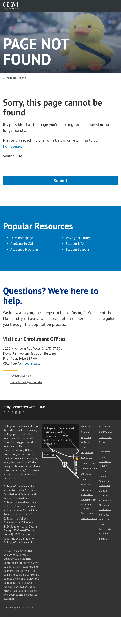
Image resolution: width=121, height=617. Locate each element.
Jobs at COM (105, 471)
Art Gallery (104, 426)
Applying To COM (22, 243)
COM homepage (21, 238)
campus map (30, 363)
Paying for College (79, 238)
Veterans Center (89, 468)
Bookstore (86, 484)
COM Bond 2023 (89, 518)
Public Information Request (105, 461)
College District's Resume (18, 583)
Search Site (12, 156)
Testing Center (88, 457)
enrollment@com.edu (26, 382)
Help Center (87, 452)
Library (84, 479)
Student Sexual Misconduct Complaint (107, 505)
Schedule (85, 426)
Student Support (77, 249)
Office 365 (86, 473)
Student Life (75, 243)
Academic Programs (24, 249)
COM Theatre (105, 432)
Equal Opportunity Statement (105, 529)
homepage (12, 146)
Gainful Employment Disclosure (105, 481)
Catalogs (85, 432)
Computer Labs (88, 463)
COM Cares (104, 539)
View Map (49, 454)
